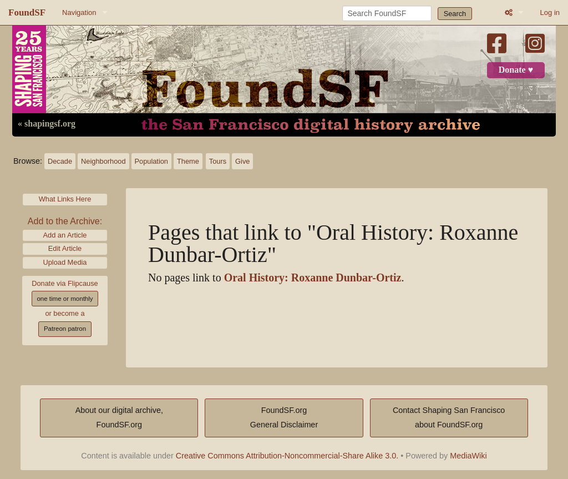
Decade (60, 161)
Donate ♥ (516, 70)
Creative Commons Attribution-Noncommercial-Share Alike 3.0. (287, 455)
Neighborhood (103, 161)
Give (242, 161)
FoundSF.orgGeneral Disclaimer (284, 417)
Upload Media (65, 262)
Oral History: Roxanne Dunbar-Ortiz (313, 277)
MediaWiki (468, 455)
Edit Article (65, 248)
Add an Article (65, 235)
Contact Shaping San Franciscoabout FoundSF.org (449, 417)
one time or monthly (65, 298)
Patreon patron (65, 328)
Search (455, 13)
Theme (188, 161)
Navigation (79, 12)
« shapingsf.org (46, 124)
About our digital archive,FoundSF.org (119, 417)
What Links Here (65, 199)
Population (151, 161)
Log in (550, 12)
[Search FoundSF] (387, 13)
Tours (217, 161)
